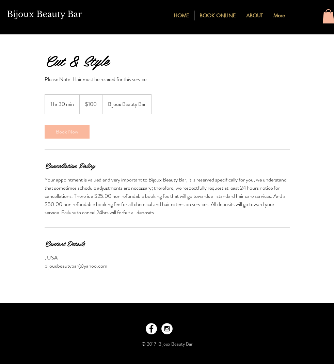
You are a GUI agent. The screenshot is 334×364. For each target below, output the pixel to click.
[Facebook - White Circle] (151, 328)
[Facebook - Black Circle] (298, 15)
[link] (67, 132)
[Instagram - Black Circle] (310, 15)
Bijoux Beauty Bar (44, 14)
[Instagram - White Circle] (167, 328)
